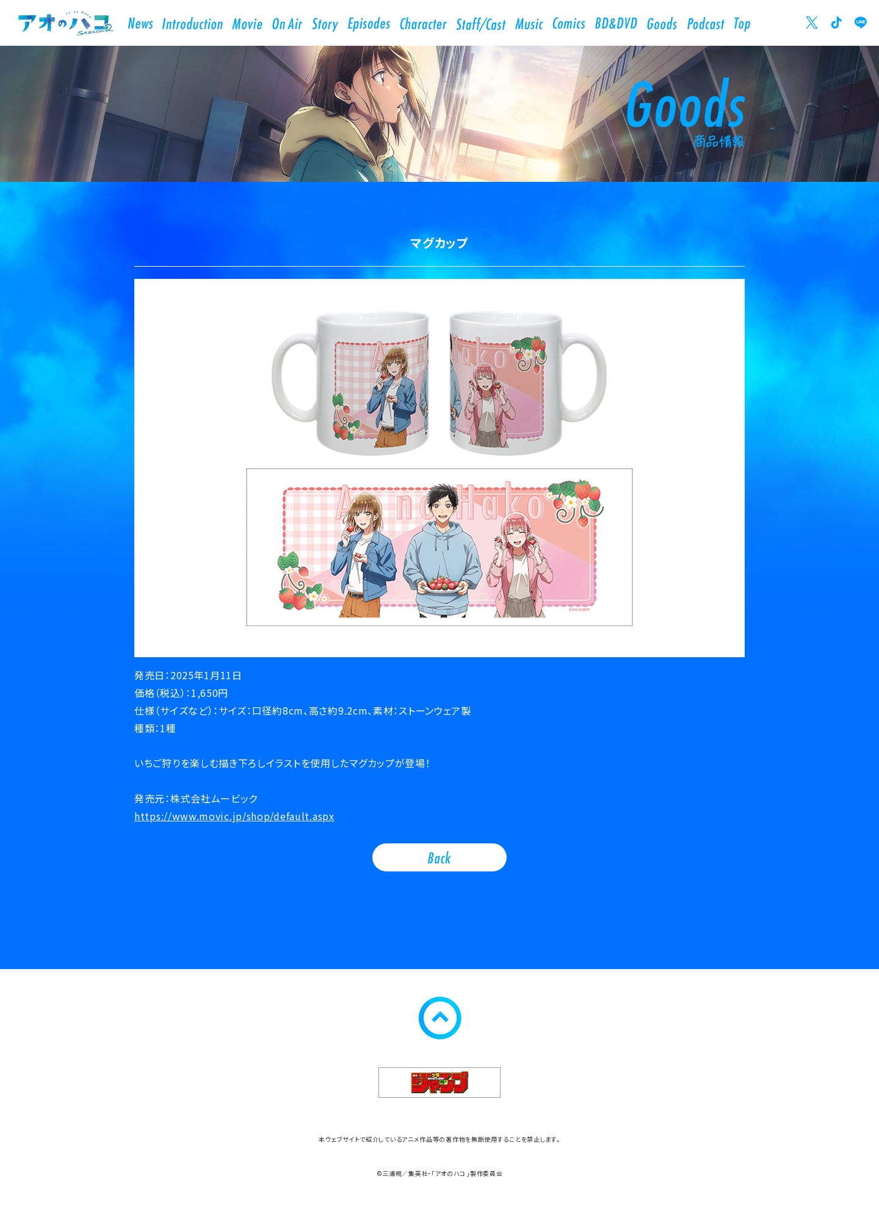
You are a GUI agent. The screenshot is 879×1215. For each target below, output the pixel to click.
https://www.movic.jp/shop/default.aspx (234, 816)
